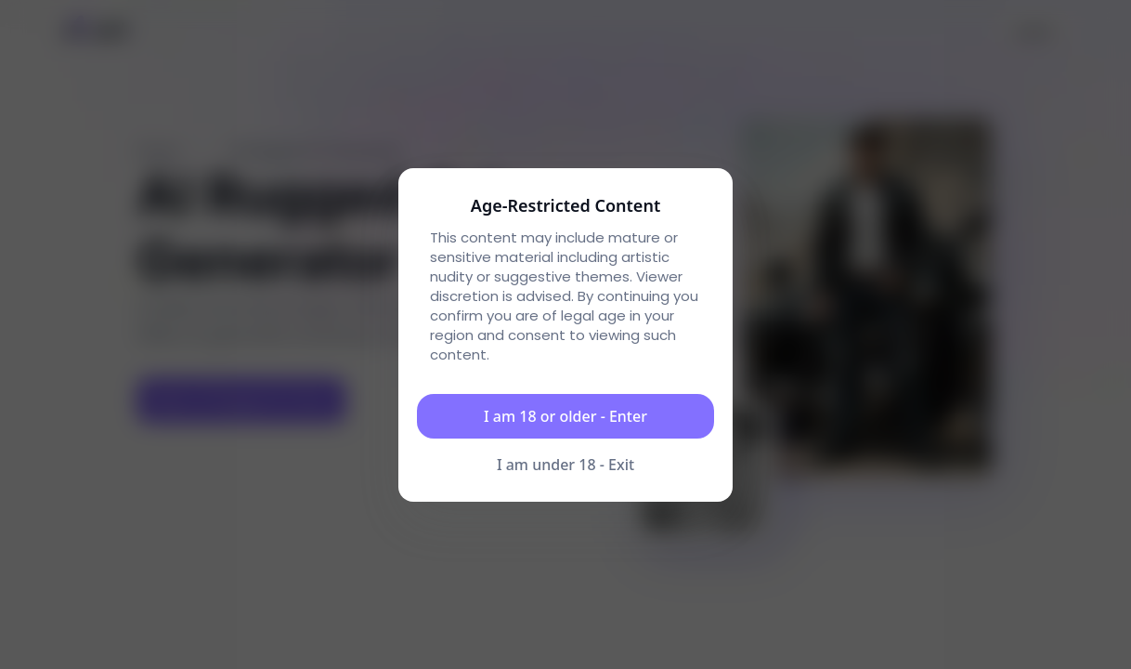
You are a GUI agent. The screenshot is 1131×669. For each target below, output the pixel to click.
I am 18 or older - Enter (565, 416)
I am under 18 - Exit (565, 464)
